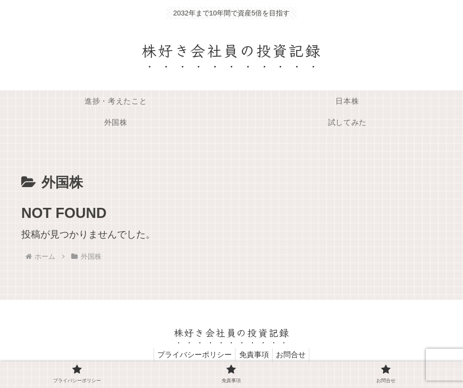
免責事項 (254, 354)
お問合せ (295, 354)
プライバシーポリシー (191, 354)
